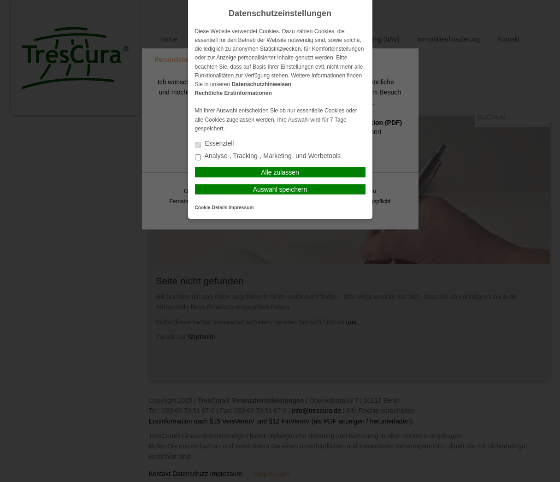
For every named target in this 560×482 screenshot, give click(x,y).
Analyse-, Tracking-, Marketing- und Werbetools (268, 156)
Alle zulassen (280, 172)
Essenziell (214, 144)
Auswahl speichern (280, 189)
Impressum (241, 207)
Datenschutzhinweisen (261, 84)
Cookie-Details (211, 207)
